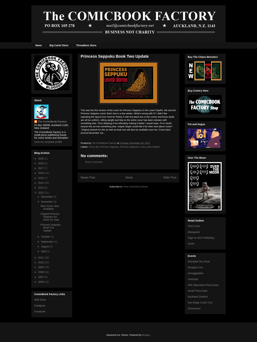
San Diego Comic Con (200, 302)
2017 (41, 168)
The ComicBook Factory (52, 121)
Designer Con (195, 267)
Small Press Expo (197, 290)
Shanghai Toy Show (199, 261)
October (46, 236)
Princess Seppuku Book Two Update (51, 227)
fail (97, 146)
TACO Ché (194, 226)
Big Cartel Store (59, 45)
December (47, 196)
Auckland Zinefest (198, 296)
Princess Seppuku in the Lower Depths (140, 146)
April (44, 251)
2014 (41, 182)
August (45, 246)
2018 (41, 163)
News (38, 45)
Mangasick (194, 232)
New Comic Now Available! (50, 207)
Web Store (40, 299)
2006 (41, 281)
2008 (41, 272)
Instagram (39, 305)
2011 (41, 257)
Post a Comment (93, 162)
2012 (41, 192)
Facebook (39, 311)
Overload (193, 279)
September (47, 241)
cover (91, 146)
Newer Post (88, 177)
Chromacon (194, 308)
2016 (41, 173)
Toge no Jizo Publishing (201, 237)
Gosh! (191, 243)
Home (129, 177)
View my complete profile (48, 141)
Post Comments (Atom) (136, 186)
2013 (41, 187)
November (47, 201)
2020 (41, 158)
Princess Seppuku (109, 146)
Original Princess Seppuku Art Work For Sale (50, 216)
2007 (41, 277)
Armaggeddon (195, 273)
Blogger (146, 335)
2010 (41, 262)
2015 (41, 178)
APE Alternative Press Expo (203, 285)
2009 (41, 267)
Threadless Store (86, 45)
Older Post (169, 177)
